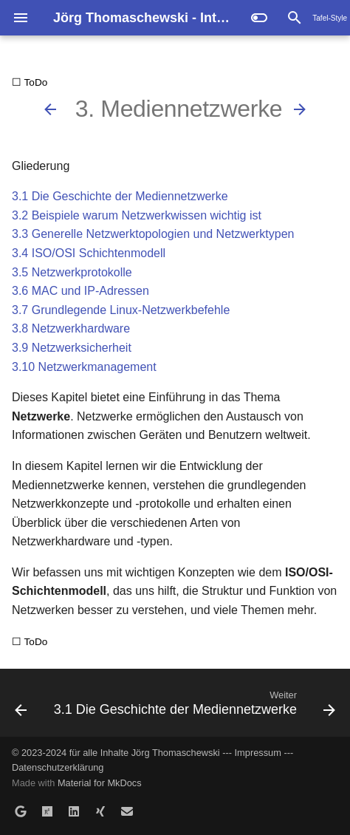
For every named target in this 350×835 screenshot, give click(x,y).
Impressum (258, 752)
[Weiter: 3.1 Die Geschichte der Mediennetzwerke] (300, 109)
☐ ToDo (29, 82)
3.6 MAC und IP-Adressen (80, 290)
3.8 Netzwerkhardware (71, 328)
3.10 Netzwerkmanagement (84, 367)
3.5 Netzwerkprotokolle (72, 272)
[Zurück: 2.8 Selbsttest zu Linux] (50, 109)
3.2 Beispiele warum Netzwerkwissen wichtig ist (136, 215)
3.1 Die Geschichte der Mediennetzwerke (120, 196)
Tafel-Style (329, 18)
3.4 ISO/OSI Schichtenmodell (88, 253)
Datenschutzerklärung (57, 767)
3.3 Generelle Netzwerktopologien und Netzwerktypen (153, 234)
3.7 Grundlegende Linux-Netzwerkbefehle (121, 310)
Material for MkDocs (100, 782)
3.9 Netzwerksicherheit (71, 347)
